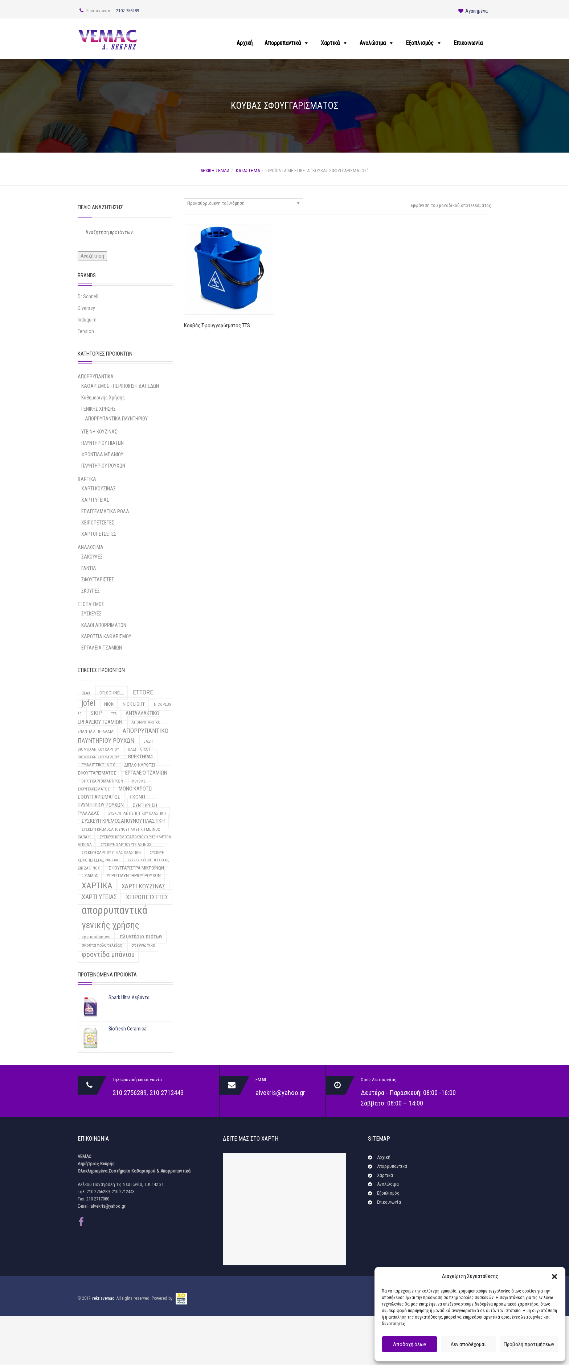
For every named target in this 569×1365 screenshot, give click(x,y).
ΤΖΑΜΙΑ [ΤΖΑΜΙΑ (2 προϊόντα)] (90, 875)
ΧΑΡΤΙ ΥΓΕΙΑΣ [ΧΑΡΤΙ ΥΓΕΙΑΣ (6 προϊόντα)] (99, 897)
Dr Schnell (88, 296)
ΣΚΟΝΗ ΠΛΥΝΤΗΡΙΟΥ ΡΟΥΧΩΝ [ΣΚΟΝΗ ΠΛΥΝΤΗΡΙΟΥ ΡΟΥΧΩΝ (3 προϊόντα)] (111, 801)
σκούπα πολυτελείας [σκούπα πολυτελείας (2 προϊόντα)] (102, 945)
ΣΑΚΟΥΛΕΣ (92, 557)
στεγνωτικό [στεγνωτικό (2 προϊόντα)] (143, 945)
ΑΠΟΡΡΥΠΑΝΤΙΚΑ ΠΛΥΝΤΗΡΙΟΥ (116, 419)
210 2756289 (129, 1092)
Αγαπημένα (473, 11)
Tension (86, 331)
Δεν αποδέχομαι (468, 1344)
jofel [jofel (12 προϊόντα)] (88, 703)
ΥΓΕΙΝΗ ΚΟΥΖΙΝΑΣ (99, 432)
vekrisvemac (103, 1298)
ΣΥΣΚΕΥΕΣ (91, 614)
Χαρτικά (330, 43)
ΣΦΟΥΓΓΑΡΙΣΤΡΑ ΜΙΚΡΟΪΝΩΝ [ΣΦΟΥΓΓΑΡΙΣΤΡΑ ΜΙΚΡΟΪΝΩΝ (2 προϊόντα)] (136, 868)
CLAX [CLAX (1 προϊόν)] (86, 693)
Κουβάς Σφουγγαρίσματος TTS (217, 325)
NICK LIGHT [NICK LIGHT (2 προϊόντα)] (134, 704)
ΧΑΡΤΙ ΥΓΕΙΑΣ (95, 500)
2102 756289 (127, 10)
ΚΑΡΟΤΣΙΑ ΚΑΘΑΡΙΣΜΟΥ (106, 636)
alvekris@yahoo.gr (280, 1092)
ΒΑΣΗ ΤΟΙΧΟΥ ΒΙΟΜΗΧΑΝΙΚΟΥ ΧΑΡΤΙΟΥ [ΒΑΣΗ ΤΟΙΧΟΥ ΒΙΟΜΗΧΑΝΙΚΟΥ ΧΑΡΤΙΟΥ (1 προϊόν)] (114, 753)
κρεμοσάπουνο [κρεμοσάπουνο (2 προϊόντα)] (96, 936)
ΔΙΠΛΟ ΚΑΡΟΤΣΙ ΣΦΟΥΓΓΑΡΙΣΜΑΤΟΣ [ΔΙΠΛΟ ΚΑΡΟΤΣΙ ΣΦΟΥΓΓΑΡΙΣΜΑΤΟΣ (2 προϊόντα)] (116, 769)
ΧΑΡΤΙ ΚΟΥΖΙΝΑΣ (98, 488)
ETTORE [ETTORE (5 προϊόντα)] (143, 692)
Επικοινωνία (468, 43)
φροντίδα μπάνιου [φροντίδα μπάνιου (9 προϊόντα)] (108, 954)
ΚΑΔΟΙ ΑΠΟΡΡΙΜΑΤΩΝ (103, 625)
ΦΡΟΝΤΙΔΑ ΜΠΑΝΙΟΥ (102, 454)
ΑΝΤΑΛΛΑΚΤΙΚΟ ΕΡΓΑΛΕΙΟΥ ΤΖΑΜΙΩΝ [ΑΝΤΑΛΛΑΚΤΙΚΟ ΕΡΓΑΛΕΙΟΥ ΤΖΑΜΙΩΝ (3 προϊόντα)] (118, 717)
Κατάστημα (248, 170)
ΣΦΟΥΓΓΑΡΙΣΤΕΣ (97, 579)
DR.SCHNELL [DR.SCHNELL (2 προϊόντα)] (111, 693)
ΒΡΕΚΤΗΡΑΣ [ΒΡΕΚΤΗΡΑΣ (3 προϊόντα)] (141, 757)
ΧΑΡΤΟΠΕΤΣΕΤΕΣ (98, 534)
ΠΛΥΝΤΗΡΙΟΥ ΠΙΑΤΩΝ (102, 443)
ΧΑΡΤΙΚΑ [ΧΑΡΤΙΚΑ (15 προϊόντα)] (97, 886)
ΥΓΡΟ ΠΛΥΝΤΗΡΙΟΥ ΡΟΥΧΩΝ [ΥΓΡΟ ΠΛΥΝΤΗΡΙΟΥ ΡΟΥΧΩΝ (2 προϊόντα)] (134, 875)
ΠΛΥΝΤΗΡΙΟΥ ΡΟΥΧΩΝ (103, 466)
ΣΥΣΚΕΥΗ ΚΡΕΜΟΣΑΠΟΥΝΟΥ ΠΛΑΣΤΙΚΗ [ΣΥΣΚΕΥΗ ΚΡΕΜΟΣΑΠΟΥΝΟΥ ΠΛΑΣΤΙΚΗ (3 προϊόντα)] (123, 821)
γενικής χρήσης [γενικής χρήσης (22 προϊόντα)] (110, 925)
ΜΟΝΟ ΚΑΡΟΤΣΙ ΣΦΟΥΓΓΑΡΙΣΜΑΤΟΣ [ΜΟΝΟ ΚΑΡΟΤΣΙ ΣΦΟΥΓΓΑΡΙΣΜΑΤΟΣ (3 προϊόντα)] (115, 792)
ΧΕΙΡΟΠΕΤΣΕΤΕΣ (97, 523)
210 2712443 (167, 1092)
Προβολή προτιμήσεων (529, 1344)
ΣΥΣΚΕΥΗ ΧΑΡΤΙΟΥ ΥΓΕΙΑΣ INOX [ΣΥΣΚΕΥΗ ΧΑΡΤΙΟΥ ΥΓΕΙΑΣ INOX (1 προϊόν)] (126, 844)
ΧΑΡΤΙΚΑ (87, 479)
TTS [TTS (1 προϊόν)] (113, 713)
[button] (554, 1276)
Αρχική (245, 43)
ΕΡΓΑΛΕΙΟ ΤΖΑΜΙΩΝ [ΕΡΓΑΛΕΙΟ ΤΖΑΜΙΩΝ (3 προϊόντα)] (146, 772)
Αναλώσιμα (373, 43)
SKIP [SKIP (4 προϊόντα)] (96, 713)
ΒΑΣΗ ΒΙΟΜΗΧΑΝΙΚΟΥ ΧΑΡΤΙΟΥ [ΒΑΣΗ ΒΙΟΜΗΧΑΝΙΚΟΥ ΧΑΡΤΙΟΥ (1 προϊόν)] (115, 745)
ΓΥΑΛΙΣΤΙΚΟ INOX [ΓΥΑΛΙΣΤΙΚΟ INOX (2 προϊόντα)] (98, 765)
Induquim (87, 320)
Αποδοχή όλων (409, 1344)
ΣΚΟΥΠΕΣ (90, 591)
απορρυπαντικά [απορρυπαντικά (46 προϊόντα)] (114, 910)
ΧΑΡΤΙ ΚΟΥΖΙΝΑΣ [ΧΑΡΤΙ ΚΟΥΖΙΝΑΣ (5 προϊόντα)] (143, 886)
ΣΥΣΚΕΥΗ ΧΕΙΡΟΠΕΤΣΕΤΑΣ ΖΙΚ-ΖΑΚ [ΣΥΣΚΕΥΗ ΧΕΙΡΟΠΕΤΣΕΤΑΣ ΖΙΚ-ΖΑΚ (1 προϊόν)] (121, 856)
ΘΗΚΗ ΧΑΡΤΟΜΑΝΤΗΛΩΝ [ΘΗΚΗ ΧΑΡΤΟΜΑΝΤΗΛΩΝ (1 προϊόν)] (102, 781)
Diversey (86, 308)
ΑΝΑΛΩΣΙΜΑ (90, 547)
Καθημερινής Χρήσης (103, 398)
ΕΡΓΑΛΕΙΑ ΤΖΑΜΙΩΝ (101, 648)
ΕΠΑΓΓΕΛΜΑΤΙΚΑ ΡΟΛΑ (105, 511)
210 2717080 (97, 1199)
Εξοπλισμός (420, 43)
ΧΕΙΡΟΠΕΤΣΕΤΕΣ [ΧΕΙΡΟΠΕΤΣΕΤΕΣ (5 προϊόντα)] (147, 897)
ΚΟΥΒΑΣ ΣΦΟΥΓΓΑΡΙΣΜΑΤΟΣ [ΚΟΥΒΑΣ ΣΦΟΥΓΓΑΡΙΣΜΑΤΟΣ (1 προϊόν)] (112, 785)
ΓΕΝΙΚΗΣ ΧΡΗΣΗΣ (98, 409)
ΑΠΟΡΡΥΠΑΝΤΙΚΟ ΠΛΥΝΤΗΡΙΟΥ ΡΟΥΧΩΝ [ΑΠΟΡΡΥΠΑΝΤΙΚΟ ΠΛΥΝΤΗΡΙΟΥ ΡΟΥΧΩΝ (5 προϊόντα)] (123, 735)
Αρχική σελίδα (214, 170)
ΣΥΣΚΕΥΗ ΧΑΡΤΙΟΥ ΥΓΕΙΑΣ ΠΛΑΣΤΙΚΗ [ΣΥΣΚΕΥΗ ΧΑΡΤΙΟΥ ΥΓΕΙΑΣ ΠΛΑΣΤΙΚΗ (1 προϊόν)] (111, 852)
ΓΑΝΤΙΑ (88, 568)
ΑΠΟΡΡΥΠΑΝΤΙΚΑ (96, 376)
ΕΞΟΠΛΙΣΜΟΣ (91, 604)
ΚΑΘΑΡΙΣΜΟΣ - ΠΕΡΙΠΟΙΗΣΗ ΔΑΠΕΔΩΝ (120, 386)
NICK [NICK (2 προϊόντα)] (109, 704)
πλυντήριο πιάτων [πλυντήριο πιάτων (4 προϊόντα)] (141, 936)
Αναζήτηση (92, 256)
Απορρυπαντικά (283, 43)
